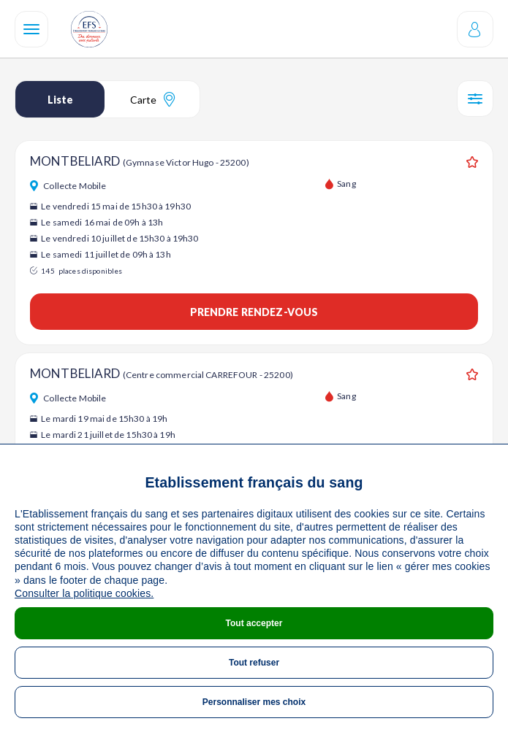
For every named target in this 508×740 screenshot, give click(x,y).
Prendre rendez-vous (254, 312)
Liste (60, 99)
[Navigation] (31, 29)
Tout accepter (254, 623)
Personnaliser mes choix (254, 702)
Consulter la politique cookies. (84, 593)
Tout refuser (254, 663)
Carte (152, 99)
